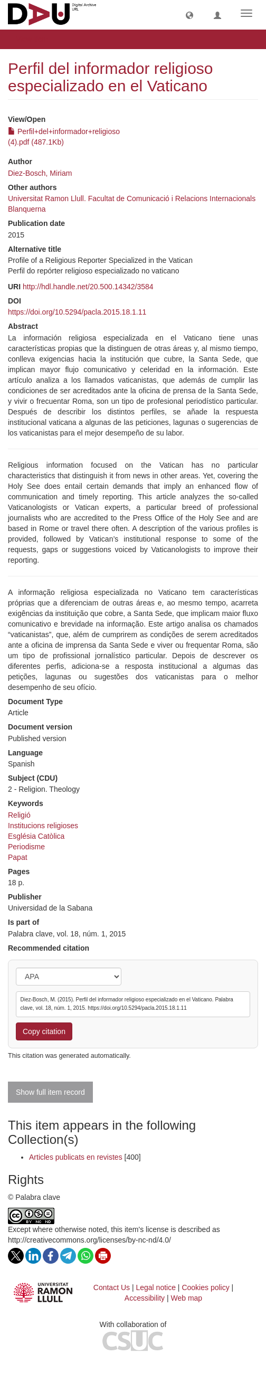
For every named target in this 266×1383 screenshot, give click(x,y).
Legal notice (156, 1287)
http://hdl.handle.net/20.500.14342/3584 (88, 286)
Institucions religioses (43, 825)
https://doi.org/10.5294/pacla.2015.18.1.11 (77, 312)
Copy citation (44, 1031)
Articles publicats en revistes (75, 1157)
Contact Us (111, 1287)
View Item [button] (35, 39)
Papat (17, 857)
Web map (187, 1298)
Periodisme (26, 846)
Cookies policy (205, 1287)
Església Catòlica (36, 836)
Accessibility (145, 1298)
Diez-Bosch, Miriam (40, 173)
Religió (19, 815)
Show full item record (50, 1092)
